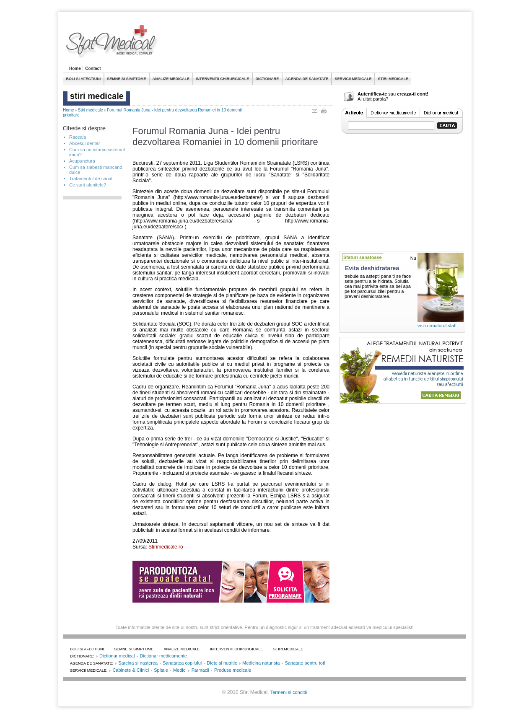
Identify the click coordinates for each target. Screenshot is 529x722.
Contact (93, 68)
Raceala (77, 137)
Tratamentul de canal (90, 178)
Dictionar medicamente (163, 655)
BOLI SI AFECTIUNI (83, 79)
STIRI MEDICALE (393, 79)
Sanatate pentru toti (305, 662)
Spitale (161, 670)
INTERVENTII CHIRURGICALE (222, 79)
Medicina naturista (261, 662)
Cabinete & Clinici (130, 670)
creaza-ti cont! (412, 93)
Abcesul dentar (84, 143)
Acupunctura (82, 160)
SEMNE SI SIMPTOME (126, 79)
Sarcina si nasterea (138, 662)
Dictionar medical (117, 655)
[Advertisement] (313, 43)
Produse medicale (232, 670)
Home (75, 68)
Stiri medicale (90, 110)
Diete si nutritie (222, 662)
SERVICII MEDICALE (353, 79)
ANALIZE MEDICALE (171, 79)
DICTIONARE (267, 79)
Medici (180, 670)
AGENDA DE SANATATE (306, 79)
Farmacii (200, 670)
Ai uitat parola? (373, 98)
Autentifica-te (372, 93)
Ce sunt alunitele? (87, 184)
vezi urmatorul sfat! (436, 325)
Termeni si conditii (288, 692)
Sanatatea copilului (182, 662)
